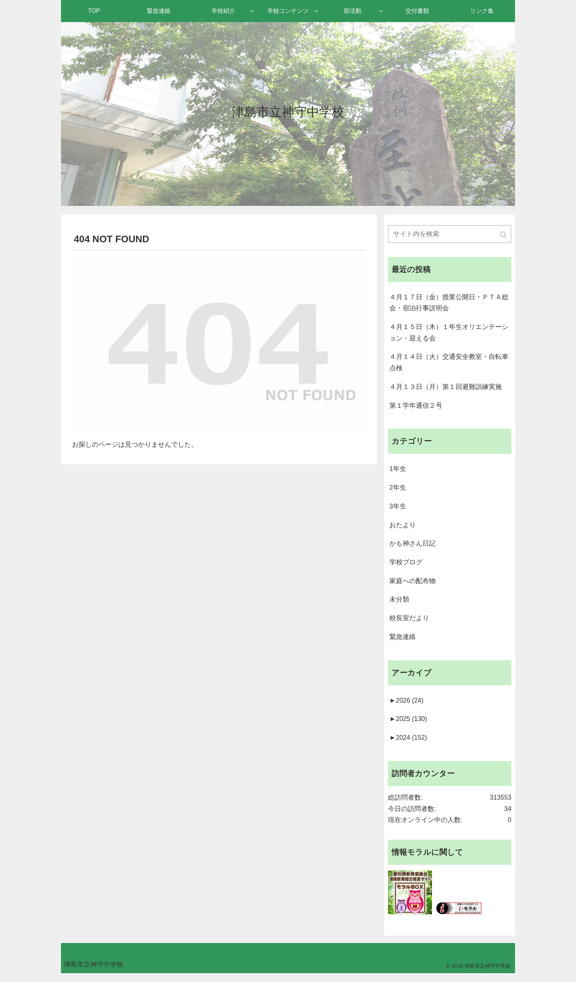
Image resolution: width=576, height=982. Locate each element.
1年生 (397, 472)
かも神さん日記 (412, 547)
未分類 (399, 604)
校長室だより (409, 623)
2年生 (397, 490)
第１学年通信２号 (415, 407)
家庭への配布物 (412, 585)
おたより (402, 528)
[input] (449, 234)
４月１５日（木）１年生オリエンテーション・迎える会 (448, 333)
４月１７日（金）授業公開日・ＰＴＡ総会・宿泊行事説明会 (448, 303)
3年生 (397, 510)
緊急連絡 (402, 642)
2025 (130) (408, 725)
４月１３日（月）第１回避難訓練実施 (445, 389)
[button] (504, 235)
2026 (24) (406, 706)
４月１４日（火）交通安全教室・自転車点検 (448, 364)
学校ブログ (405, 566)
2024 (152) (408, 744)
